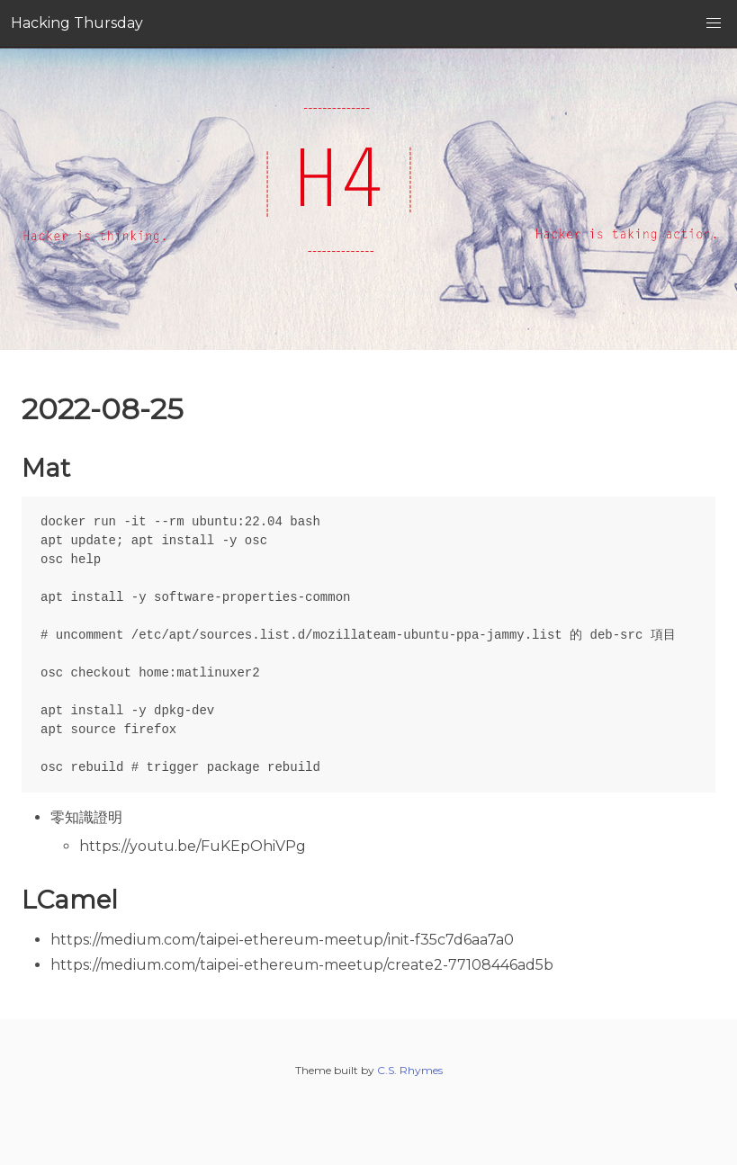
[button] (713, 23)
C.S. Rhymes (410, 1070)
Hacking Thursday (77, 22)
